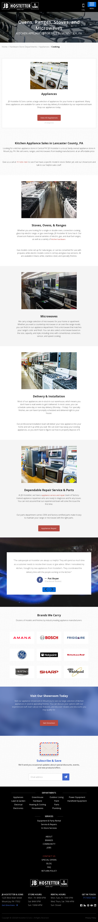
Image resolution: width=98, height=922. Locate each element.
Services (49, 816)
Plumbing (56, 808)
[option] (49, 569)
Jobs (49, 847)
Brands (49, 840)
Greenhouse (37, 797)
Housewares (37, 808)
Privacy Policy (90, 917)
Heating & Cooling (37, 804)
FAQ (49, 867)
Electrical (18, 804)
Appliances (44, 46)
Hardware (37, 800)
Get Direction (49, 723)
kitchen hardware (58, 239)
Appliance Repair (49, 528)
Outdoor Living (57, 797)
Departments (49, 792)
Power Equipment (77, 797)
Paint (56, 800)
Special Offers (49, 859)
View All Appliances (49, 117)
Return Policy (49, 870)
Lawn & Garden (18, 800)
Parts (56, 804)
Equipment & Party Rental (49, 820)
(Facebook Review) (53, 581)
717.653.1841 (89, 897)
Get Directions (9, 905)
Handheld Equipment (77, 800)
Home (4, 46)
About (49, 836)
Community (49, 843)
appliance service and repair (53, 495)
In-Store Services (49, 828)
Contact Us (49, 856)
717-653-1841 (23, 162)
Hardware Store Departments (23, 46)
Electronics (18, 808)
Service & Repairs (49, 824)
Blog (49, 863)
